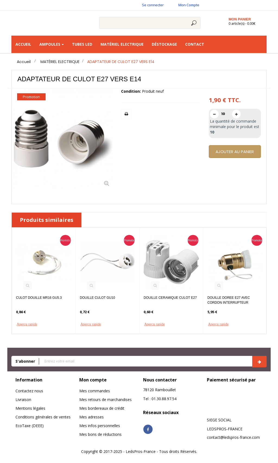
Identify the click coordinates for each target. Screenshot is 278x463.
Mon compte (93, 380)
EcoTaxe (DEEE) (29, 425)
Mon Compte (188, 4)
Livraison (23, 399)
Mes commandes (94, 390)
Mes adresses (91, 417)
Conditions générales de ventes (43, 417)
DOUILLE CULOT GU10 (97, 298)
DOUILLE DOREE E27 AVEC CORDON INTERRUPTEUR (228, 300)
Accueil (24, 61)
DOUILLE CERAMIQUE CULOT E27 (170, 298)
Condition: (131, 91)
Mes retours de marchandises (105, 399)
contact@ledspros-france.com (233, 437)
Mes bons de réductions (100, 434)
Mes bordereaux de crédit (101, 408)
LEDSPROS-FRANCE (224, 428)
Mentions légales (30, 408)
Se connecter (153, 4)
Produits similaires (46, 219)
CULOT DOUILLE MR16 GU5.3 (39, 298)
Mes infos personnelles (99, 425)
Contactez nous (29, 390)
